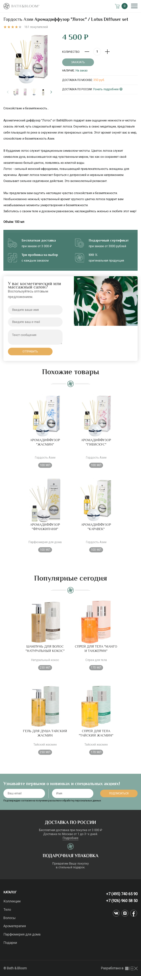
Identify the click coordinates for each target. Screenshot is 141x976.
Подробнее (70, 838)
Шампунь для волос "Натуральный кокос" (45, 653)
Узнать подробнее (107, 89)
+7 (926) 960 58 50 (122, 900)
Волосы (9, 918)
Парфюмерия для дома (21, 934)
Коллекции (12, 901)
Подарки (10, 943)
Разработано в (119, 968)
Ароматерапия (14, 926)
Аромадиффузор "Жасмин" (45, 447)
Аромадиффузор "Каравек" (96, 531)
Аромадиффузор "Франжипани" (45, 531)
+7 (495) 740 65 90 (122, 894)
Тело (7, 909)
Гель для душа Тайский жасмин (45, 738)
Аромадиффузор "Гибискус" (96, 447)
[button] (51, 92)
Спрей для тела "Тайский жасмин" (96, 738)
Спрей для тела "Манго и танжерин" (96, 653)
